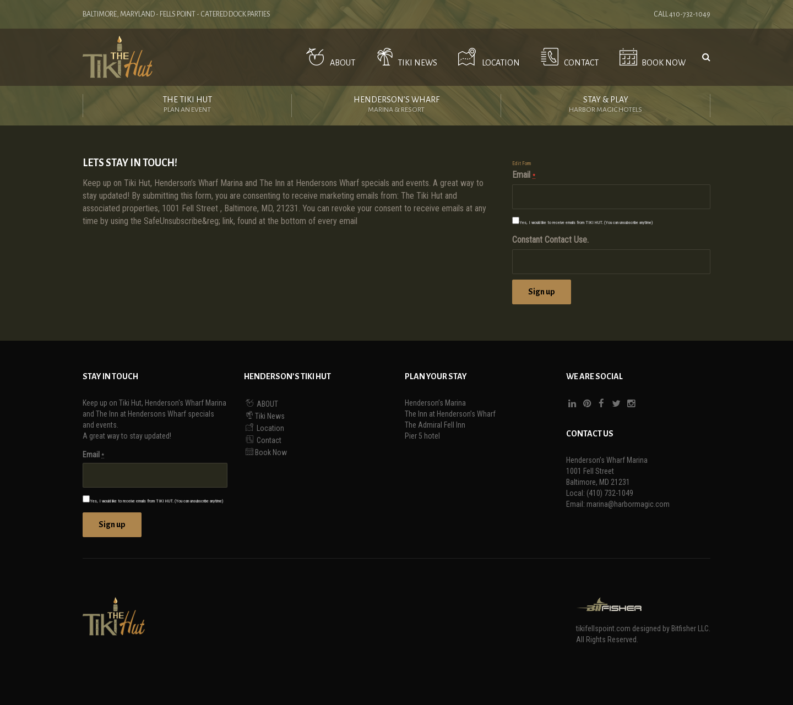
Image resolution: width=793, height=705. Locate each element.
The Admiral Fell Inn (435, 424)
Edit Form (521, 163)
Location (487, 57)
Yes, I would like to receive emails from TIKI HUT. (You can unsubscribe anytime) (586, 222)
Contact (567, 57)
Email (523, 175)
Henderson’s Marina (435, 402)
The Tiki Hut (187, 105)
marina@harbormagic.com (628, 504)
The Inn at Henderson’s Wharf (450, 413)
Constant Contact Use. (550, 239)
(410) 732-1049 (609, 493)
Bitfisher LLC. (690, 628)
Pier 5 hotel (422, 435)
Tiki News (405, 57)
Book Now (650, 57)
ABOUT (328, 57)
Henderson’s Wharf (396, 105)
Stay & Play (605, 105)
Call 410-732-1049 (682, 14)
